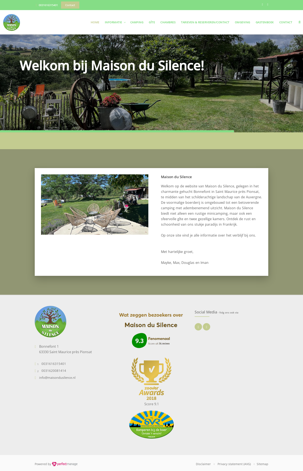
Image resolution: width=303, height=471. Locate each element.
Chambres (167, 22)
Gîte (152, 22)
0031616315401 (48, 5)
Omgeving (242, 22)
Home (95, 22)
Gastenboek (265, 22)
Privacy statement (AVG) (234, 464)
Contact (285, 22)
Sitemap (262, 464)
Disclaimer (203, 464)
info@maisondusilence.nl (57, 377)
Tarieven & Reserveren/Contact (205, 22)
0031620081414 (53, 370)
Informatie (113, 22)
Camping (137, 22)
